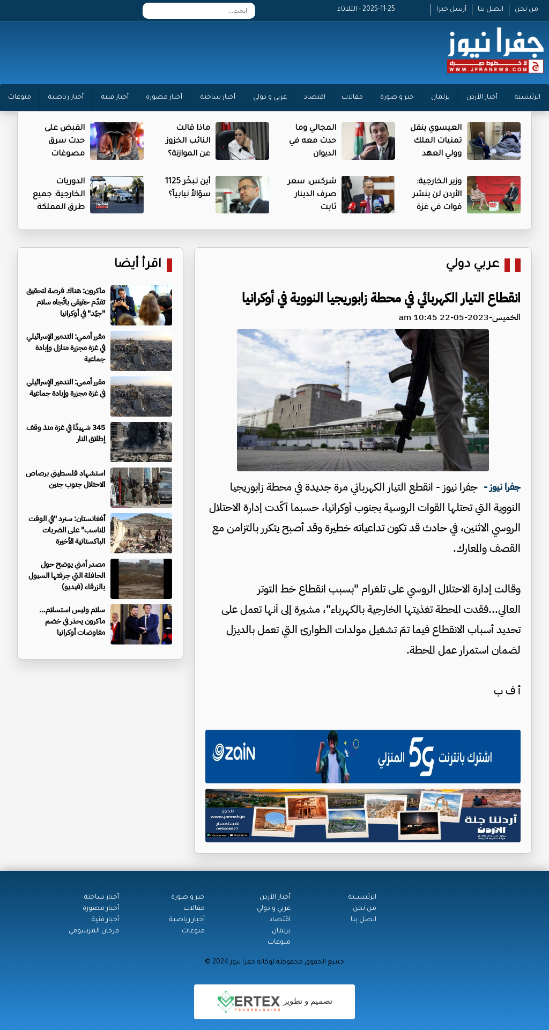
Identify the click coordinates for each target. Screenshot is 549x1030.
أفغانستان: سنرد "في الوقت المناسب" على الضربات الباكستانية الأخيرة (66, 530)
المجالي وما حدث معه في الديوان (312, 141)
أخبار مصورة (164, 97)
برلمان (440, 97)
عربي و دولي (270, 97)
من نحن (526, 9)
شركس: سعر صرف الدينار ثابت (311, 195)
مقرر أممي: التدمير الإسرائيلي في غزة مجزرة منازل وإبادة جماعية (65, 348)
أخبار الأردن (482, 97)
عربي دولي (472, 265)
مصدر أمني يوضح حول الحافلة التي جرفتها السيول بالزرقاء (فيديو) (66, 575)
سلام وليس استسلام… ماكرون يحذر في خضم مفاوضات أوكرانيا (72, 621)
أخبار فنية (115, 97)
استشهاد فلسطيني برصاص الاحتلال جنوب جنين (65, 479)
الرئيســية (362, 897)
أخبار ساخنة (218, 97)
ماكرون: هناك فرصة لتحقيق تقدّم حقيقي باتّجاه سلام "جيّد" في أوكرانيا (65, 302)
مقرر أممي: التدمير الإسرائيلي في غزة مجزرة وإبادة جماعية (65, 387)
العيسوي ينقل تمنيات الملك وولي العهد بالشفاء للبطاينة (436, 154)
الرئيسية (527, 97)
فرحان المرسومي (94, 931)
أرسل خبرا (451, 9)
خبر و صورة (397, 97)
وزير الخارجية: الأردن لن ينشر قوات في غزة (437, 195)
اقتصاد (314, 97)
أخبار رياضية (66, 97)
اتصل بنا (490, 9)
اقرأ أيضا (137, 265)
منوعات (19, 97)
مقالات (352, 97)
